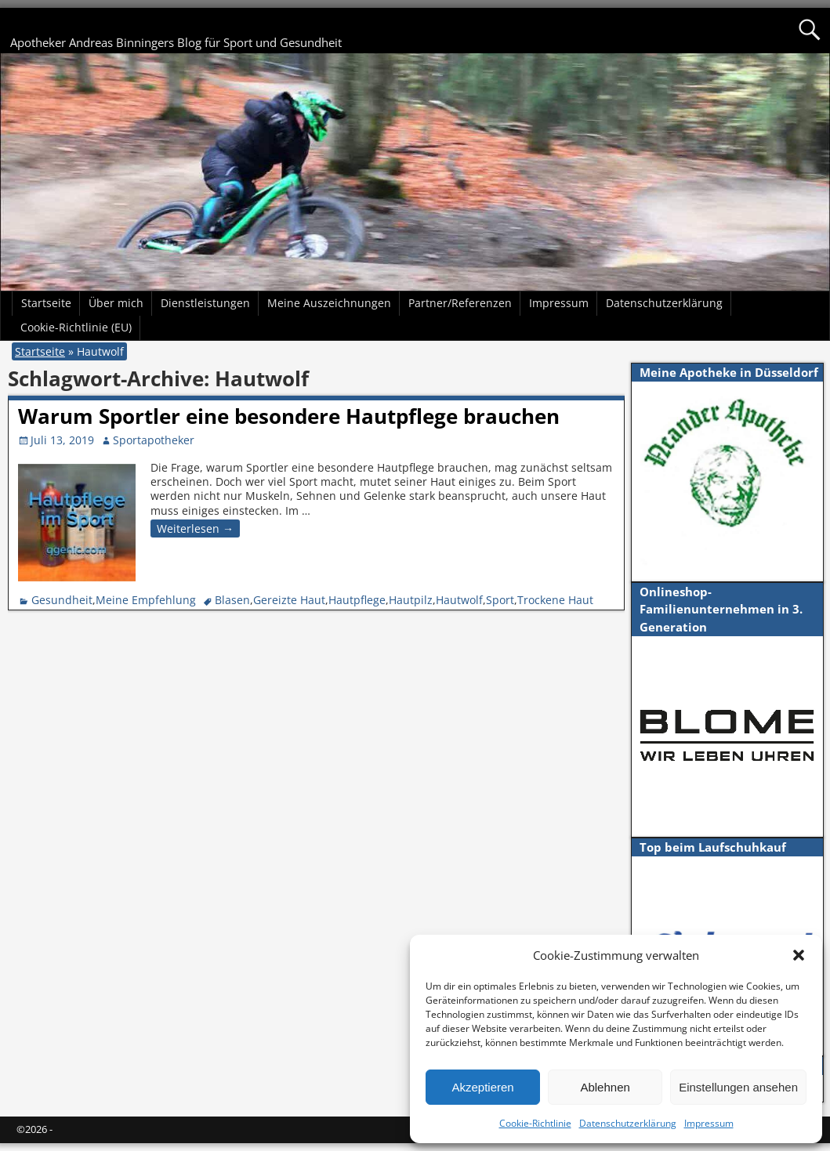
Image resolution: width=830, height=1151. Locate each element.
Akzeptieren (482, 1087)
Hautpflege (357, 599)
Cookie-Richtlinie (535, 1123)
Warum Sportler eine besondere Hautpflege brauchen (289, 416)
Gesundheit (61, 599)
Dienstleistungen (205, 302)
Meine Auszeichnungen (329, 302)
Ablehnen (604, 1087)
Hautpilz (411, 599)
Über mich (116, 302)
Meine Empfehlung (146, 599)
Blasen (232, 599)
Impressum (709, 1123)
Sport (500, 599)
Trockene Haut (555, 599)
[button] (798, 955)
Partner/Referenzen (460, 302)
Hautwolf (459, 599)
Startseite (46, 302)
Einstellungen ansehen (738, 1087)
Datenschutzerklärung (627, 1123)
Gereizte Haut (289, 599)
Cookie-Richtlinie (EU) (76, 327)
